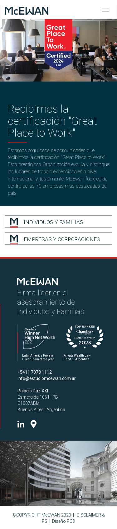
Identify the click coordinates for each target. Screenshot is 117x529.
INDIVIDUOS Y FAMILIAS (53, 222)
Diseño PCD (63, 521)
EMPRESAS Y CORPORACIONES (62, 239)
